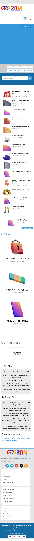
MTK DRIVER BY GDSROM (16, 380)
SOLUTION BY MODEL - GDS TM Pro (21, 173)
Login (13, 2)
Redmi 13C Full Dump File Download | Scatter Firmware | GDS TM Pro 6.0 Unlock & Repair (16, 421)
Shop (4, 474)
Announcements (8, 483)
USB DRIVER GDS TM (18, 208)
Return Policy (7, 495)
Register (19, 2)
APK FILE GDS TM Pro (18, 110)
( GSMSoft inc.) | (13, 531)
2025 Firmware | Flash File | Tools (20, 93)
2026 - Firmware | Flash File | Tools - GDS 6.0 (21, 102)
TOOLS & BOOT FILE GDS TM (20, 190)
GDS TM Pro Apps (22, 221)
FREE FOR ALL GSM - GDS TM (20, 154)
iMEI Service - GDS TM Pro (17, 321)
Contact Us (6, 517)
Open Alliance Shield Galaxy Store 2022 (22, 70)
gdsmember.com (25, 458)
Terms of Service (8, 489)
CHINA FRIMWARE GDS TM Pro (21, 128)
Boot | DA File (16, 119)
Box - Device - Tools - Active (17, 259)
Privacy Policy (7, 492)
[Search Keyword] (15, 78)
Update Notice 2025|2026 (20, 199)
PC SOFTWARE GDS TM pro (20, 163)
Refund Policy (7, 501)
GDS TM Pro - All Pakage (17, 290)
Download (27, 229)
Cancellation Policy (9, 498)
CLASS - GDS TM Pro (18, 136)
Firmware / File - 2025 (18, 145)
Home (5, 471)
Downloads (6, 477)
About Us (6, 514)
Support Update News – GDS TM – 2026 (21, 182)
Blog (4, 479)
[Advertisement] (16, 46)
